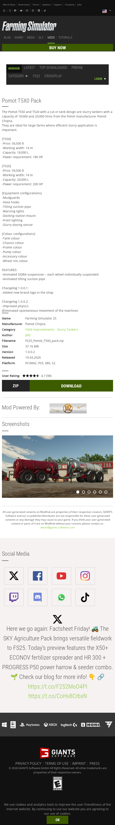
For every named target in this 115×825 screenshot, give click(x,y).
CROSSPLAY (53, 76)
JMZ (28, 335)
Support (58, 4)
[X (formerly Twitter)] (10, 10)
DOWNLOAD (71, 386)
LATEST (29, 67)
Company (69, 4)
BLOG (7, 37)
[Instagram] (27, 10)
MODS (51, 37)
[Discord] (39, 10)
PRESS (94, 763)
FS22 (36, 76)
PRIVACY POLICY (28, 763)
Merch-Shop (9, 4)
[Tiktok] (45, 10)
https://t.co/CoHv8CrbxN (57, 696)
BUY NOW (57, 47)
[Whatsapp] (4, 10)
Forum (36, 4)
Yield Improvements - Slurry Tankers (51, 329)
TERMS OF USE (57, 763)
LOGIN (98, 78)
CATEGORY (16, 76)
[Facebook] (15, 10)
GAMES (18, 37)
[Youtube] (21, 10)
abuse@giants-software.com (57, 527)
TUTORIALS (65, 37)
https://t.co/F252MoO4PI (57, 686)
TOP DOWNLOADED (53, 67)
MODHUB (14, 68)
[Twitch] (33, 10)
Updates (46, 4)
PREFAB (77, 67)
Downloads (24, 4)
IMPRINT (79, 763)
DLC (41, 37)
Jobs (79, 4)
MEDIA (31, 37)
